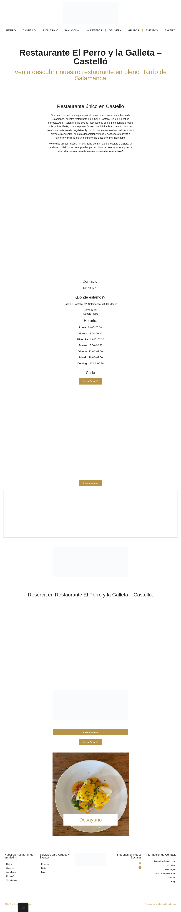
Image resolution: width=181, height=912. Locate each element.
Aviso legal (170, 870)
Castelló (10, 869)
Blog (173, 882)
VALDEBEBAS (94, 30)
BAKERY (170, 30)
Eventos (45, 865)
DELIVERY (115, 30)
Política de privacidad (165, 874)
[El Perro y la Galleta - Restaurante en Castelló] (90, 513)
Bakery (44, 873)
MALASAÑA (72, 30)
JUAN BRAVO (50, 30)
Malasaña (10, 877)
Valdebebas (11, 881)
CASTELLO (29, 30)
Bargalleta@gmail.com (164, 862)
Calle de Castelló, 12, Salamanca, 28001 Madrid (90, 304)
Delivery (45, 869)
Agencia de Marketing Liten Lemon (160, 905)
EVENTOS (152, 30)
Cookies (171, 866)
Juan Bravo (11, 873)
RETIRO (11, 30)
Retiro (9, 865)
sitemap (171, 878)
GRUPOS (133, 30)
